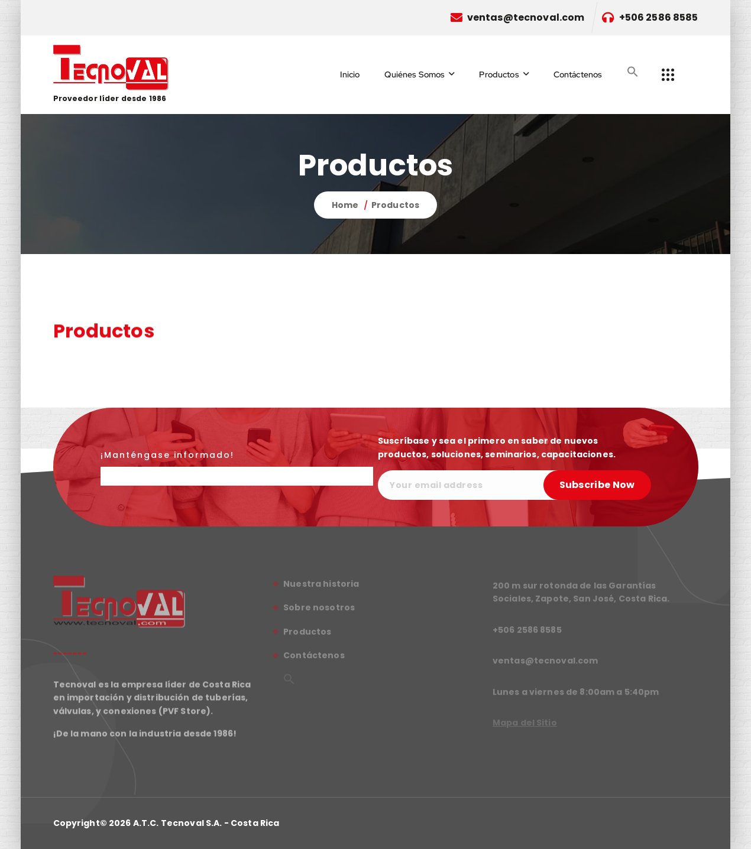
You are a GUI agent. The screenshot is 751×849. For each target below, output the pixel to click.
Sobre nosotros (319, 611)
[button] (633, 71)
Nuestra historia (321, 588)
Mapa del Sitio (525, 726)
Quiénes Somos (414, 74)
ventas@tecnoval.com (526, 17)
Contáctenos (578, 74)
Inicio (350, 74)
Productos (499, 74)
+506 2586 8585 (658, 17)
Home (345, 205)
